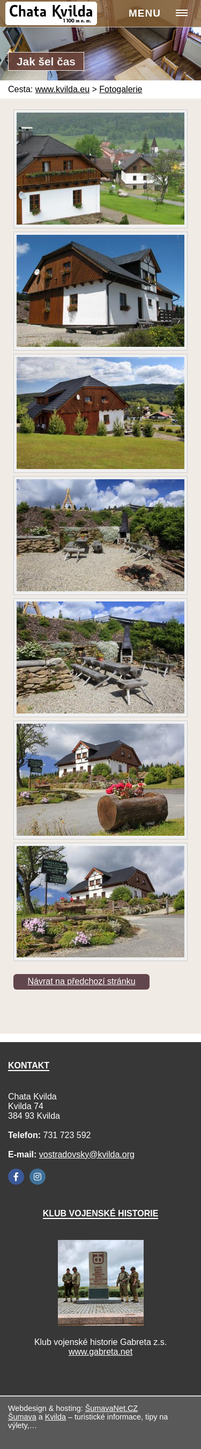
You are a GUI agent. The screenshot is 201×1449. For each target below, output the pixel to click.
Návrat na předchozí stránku (82, 981)
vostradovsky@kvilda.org (87, 1154)
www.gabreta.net (100, 1351)
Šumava (22, 1417)
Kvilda (55, 1417)
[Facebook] (16, 1177)
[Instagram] (37, 1177)
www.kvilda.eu (62, 89)
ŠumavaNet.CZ (111, 1408)
